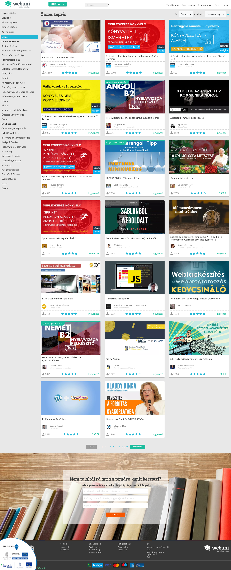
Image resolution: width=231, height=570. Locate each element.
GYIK (149, 557)
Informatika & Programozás (15, 137)
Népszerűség (215, 14)
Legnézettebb (8, 13)
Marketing (6, 151)
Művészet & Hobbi (10, 155)
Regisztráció (221, 5)
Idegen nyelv (8, 165)
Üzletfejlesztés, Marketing (15, 68)
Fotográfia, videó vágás (13, 55)
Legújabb (6, 17)
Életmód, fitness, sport (13, 87)
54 (127, 446)
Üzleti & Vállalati (10, 133)
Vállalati (5, 105)
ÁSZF (149, 549)
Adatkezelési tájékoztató (158, 547)
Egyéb (4, 100)
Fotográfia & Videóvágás (13, 146)
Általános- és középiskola (14, 110)
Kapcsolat (64, 547)
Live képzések (8, 123)
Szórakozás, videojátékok (14, 96)
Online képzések (10, 41)
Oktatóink (64, 549)
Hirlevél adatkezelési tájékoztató (156, 553)
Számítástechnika (10, 59)
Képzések (57, 4)
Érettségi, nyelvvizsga (12, 114)
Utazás (5, 183)
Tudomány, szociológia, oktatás (17, 91)
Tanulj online (173, 5)
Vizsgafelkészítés (10, 169)
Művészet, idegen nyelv (13, 82)
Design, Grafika (9, 46)
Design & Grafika (9, 142)
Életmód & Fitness (10, 174)
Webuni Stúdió (95, 552)
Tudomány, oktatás (11, 160)
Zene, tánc (6, 73)
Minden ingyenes (10, 22)
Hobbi (4, 77)
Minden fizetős (9, 26)
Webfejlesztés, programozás (16, 50)
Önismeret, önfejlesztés (13, 128)
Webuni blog (94, 549)
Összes (5, 36)
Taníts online (188, 5)
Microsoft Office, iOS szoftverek (17, 64)
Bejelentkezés (205, 5)
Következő (137, 446)
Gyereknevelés (8, 178)
